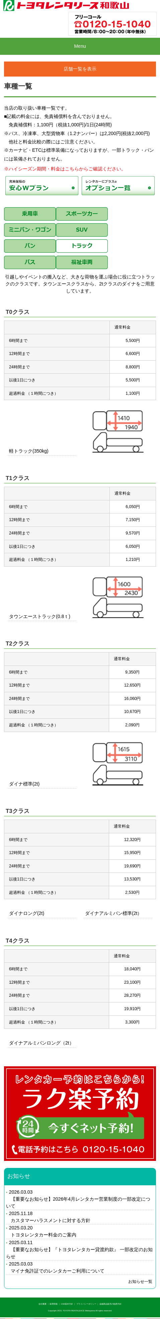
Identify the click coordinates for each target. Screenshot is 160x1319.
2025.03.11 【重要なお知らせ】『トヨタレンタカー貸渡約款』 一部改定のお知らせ (79, 1249)
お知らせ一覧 (140, 1281)
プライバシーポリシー (86, 1304)
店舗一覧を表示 (80, 69)
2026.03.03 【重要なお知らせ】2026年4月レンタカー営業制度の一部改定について (78, 1199)
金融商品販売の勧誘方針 (110, 1304)
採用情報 (54, 1304)
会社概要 (42, 1304)
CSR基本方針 (67, 1304)
